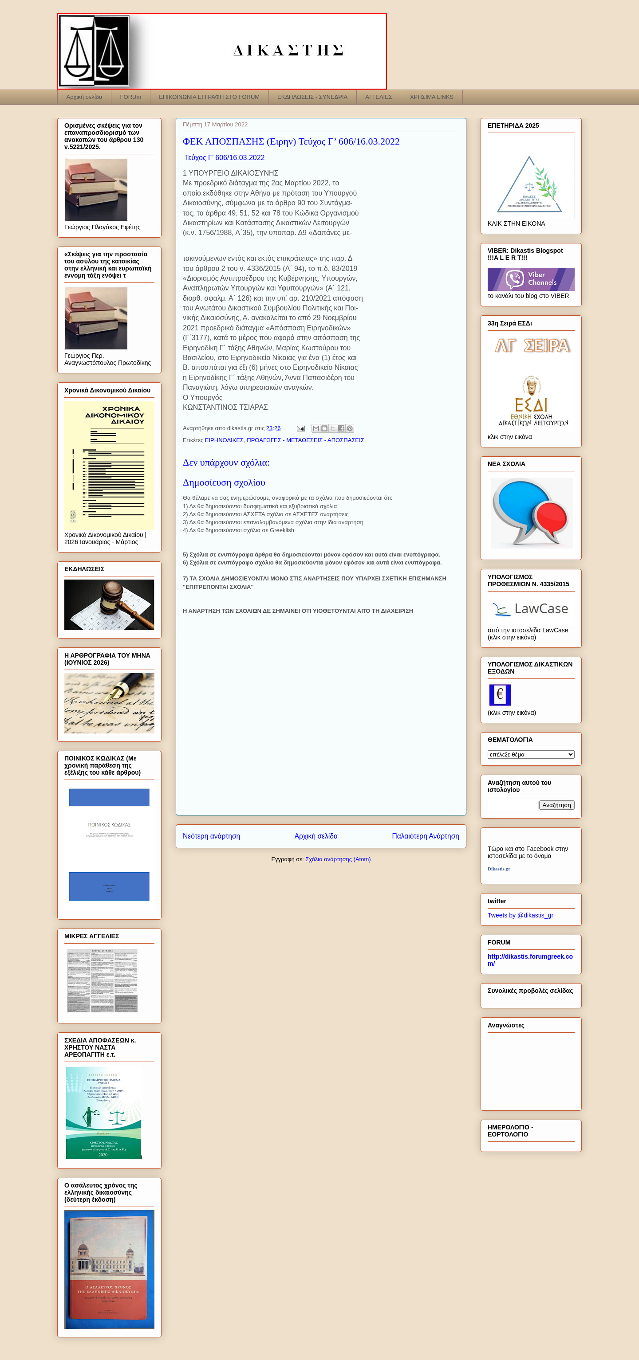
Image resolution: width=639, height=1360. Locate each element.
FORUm (131, 97)
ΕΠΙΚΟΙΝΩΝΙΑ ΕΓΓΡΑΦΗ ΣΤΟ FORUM (209, 97)
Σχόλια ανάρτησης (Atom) (338, 859)
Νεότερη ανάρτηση (211, 836)
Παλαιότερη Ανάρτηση (425, 836)
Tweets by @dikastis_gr (520, 915)
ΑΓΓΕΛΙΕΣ (378, 97)
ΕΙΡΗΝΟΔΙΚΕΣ (224, 440)
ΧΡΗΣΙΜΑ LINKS (432, 97)
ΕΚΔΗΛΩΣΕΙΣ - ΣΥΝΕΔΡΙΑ (312, 97)
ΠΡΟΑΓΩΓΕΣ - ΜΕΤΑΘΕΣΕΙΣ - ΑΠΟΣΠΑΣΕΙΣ (305, 440)
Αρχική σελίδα (85, 97)
